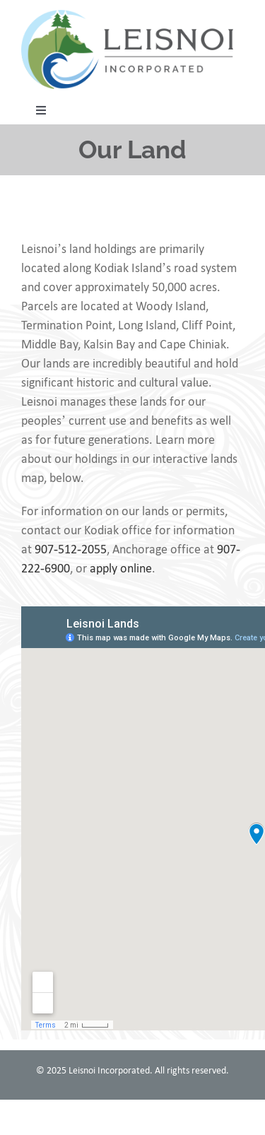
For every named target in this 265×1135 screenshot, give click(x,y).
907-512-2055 (71, 549)
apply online (121, 568)
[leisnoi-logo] (127, 16)
